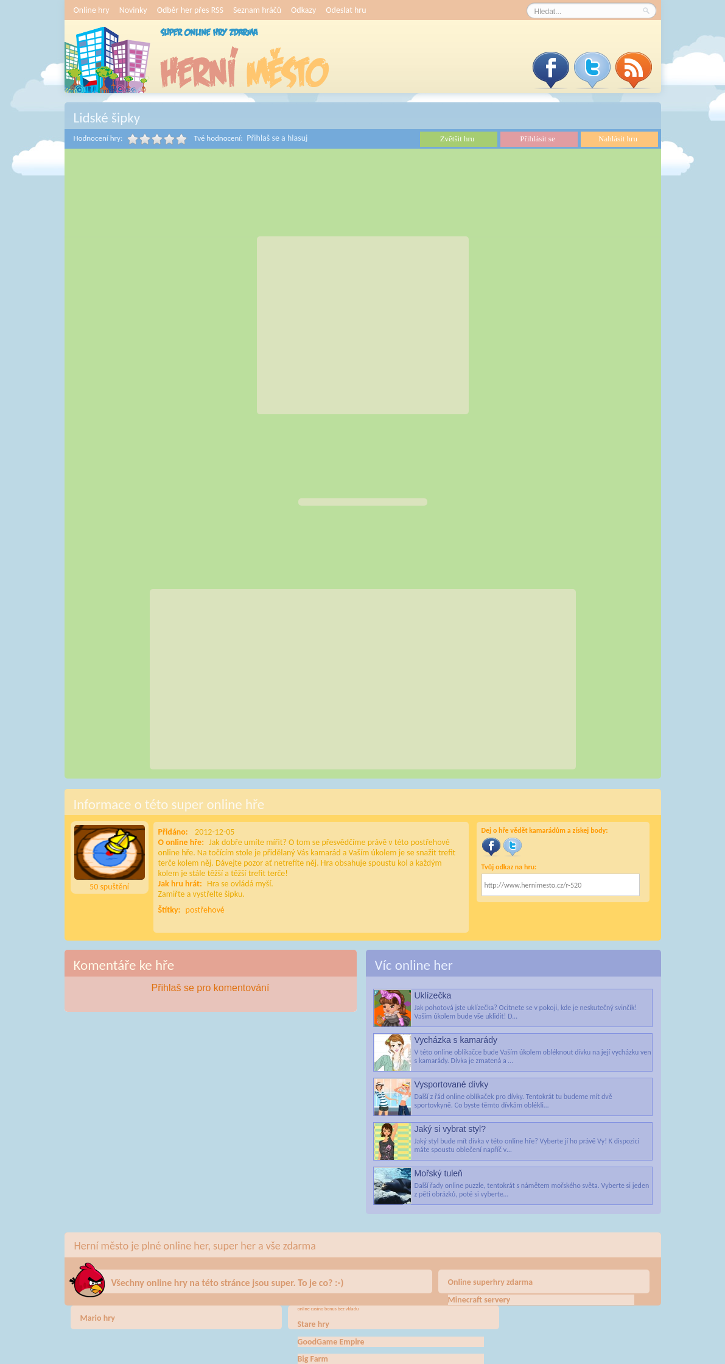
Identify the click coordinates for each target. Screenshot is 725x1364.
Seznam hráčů (257, 10)
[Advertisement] (363, 325)
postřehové (205, 910)
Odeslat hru (346, 10)
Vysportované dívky (452, 1084)
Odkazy (303, 10)
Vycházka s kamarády (456, 1040)
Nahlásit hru (617, 138)
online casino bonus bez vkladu (328, 1309)
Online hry (92, 10)
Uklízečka (433, 995)
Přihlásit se (537, 138)
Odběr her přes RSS (190, 10)
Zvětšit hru (457, 138)
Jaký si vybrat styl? (450, 1129)
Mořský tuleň (439, 1173)
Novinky (133, 10)
